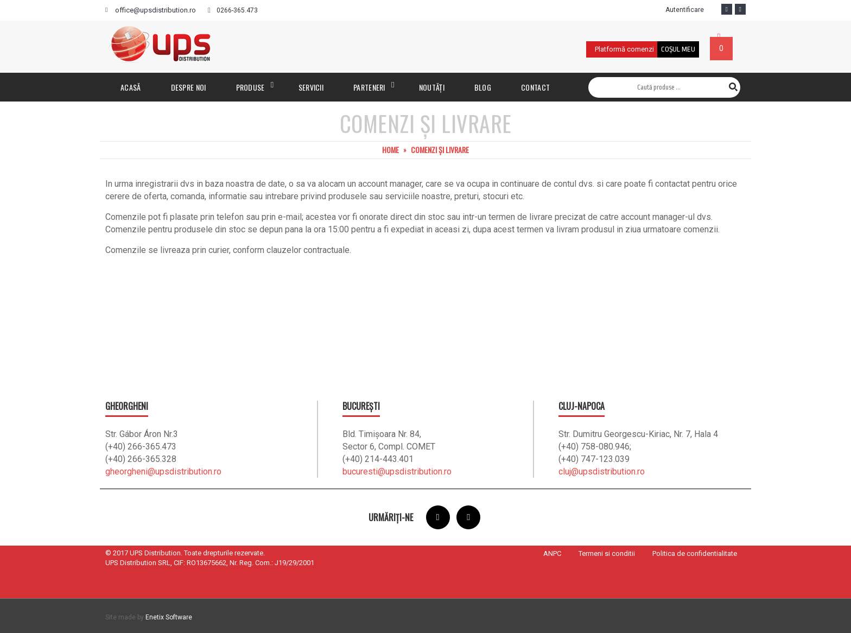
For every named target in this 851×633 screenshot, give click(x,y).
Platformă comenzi (624, 49)
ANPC (552, 553)
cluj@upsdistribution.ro (601, 471)
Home (390, 149)
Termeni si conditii (607, 553)
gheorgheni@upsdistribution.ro (163, 471)
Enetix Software (168, 617)
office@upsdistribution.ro (155, 10)
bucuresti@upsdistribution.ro (397, 471)
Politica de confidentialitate (694, 553)
